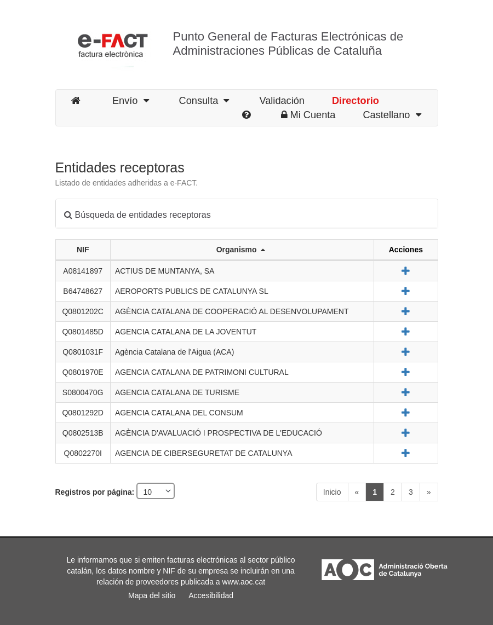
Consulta (204, 100)
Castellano (392, 114)
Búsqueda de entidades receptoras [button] (137, 214)
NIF (83, 249)
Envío (130, 100)
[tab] (247, 213)
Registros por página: (96, 492)
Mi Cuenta (308, 114)
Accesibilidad (210, 595)
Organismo (241, 249)
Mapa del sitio (151, 595)
